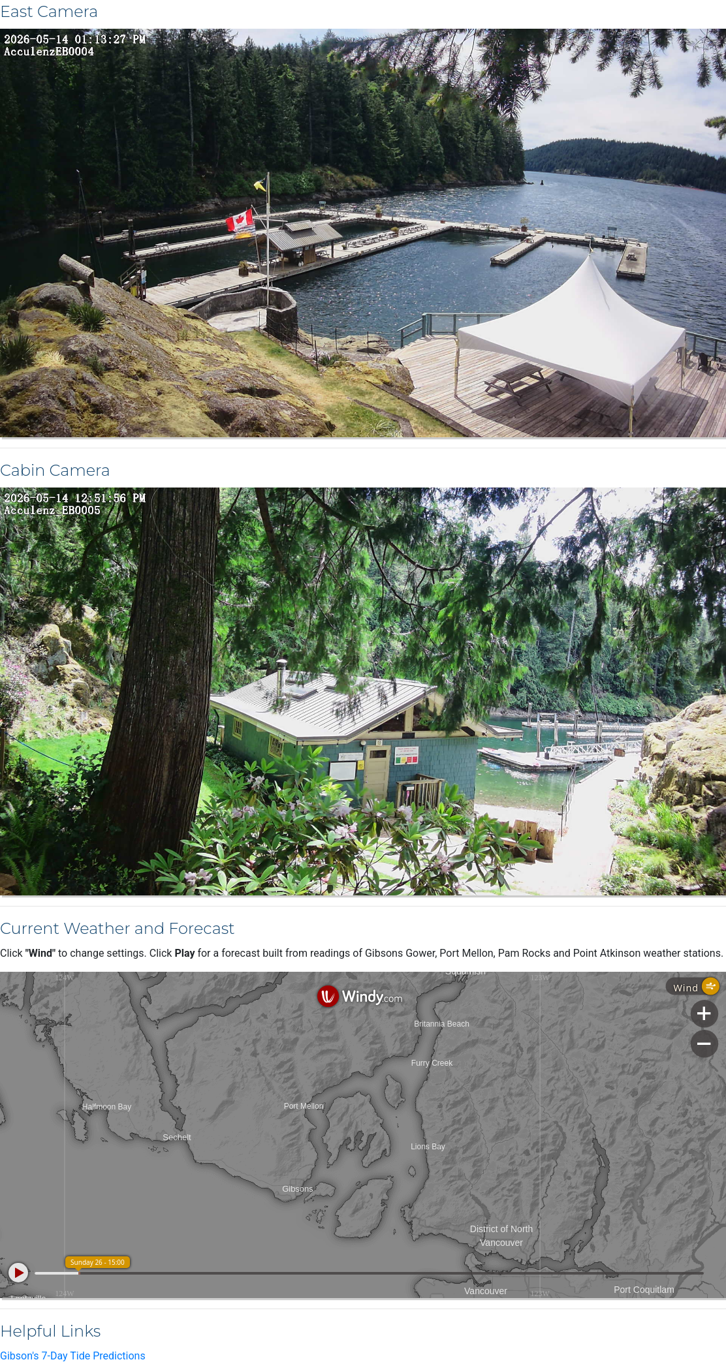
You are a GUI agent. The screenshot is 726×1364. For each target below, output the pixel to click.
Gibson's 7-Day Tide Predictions (73, 1356)
